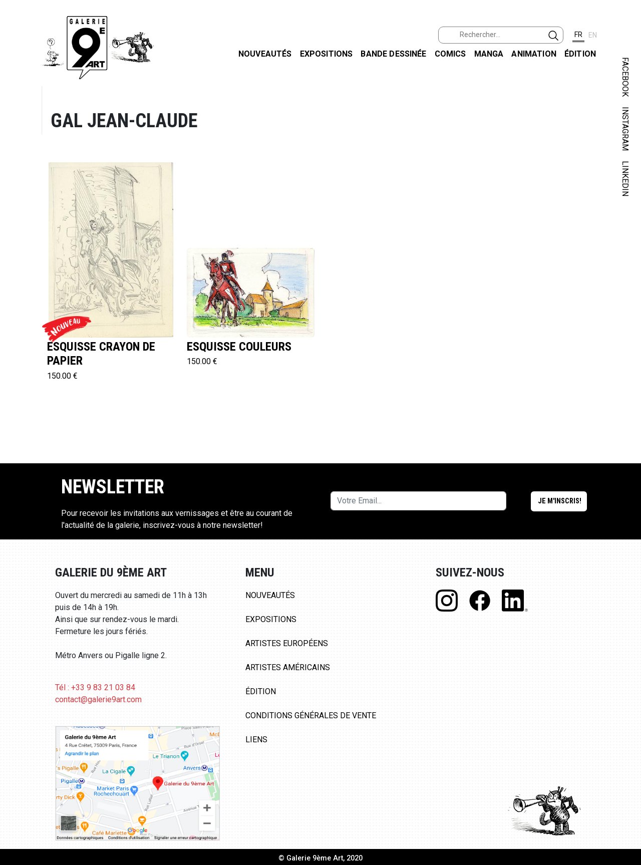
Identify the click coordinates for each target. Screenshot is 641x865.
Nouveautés (265, 54)
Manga (489, 54)
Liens (256, 739)
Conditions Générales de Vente (310, 715)
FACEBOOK (625, 77)
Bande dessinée (393, 54)
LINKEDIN (625, 178)
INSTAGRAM (625, 129)
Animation (533, 54)
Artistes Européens (286, 643)
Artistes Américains (287, 667)
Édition (580, 54)
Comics (450, 54)
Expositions (326, 54)
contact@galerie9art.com (98, 699)
